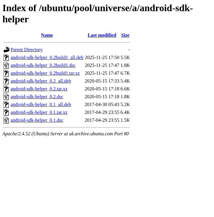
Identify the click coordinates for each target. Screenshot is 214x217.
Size (125, 35)
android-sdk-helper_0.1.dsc (37, 120)
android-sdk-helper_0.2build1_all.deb (47, 57)
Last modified (102, 35)
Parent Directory (26, 49)
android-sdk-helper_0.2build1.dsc (43, 65)
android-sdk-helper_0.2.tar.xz (39, 88)
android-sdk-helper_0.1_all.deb (41, 104)
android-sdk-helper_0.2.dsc (37, 96)
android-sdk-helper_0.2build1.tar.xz (45, 73)
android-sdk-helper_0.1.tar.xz (39, 112)
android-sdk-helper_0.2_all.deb (41, 80)
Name (47, 35)
